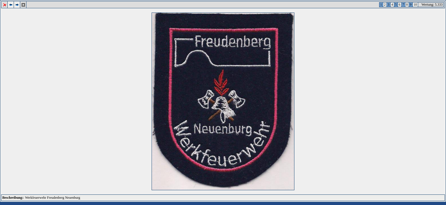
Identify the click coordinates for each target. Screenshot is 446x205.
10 (415, 5)
